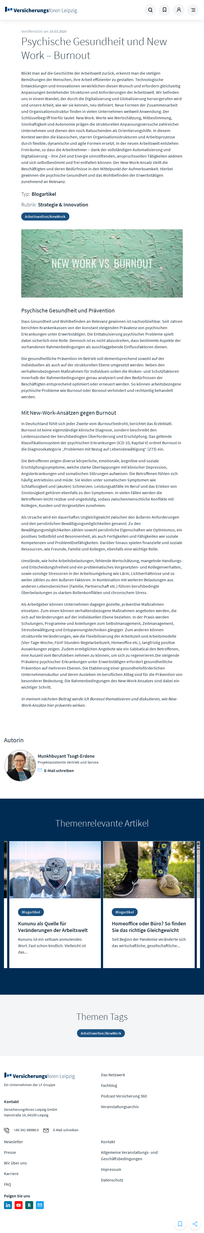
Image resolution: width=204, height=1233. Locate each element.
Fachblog (109, 1085)
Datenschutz (112, 1180)
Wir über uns (15, 1163)
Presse (10, 1152)
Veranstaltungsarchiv (120, 1106)
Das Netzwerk (113, 1074)
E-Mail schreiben (56, 770)
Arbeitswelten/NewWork (45, 216)
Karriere (11, 1173)
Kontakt (108, 1141)
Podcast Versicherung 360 (124, 1096)
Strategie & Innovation (63, 204)
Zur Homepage (41, 10)
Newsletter (13, 1141)
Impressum (111, 1169)
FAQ (7, 1184)
